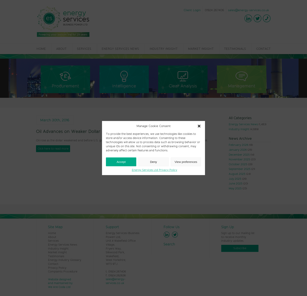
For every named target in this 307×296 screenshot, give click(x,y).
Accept (121, 161)
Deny (153, 161)
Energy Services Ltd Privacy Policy (154, 170)
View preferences (186, 161)
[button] (199, 126)
